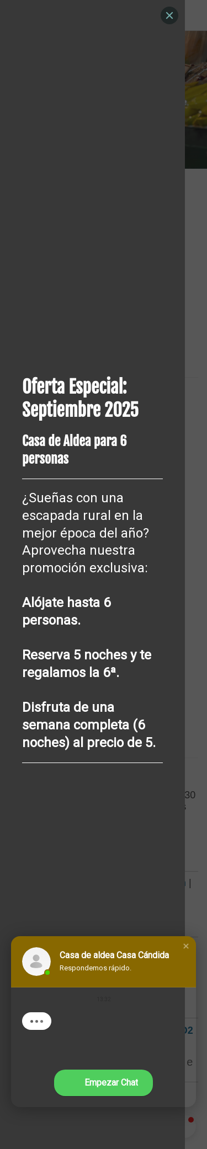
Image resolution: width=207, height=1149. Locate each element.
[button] (186, 946)
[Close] (169, 15)
